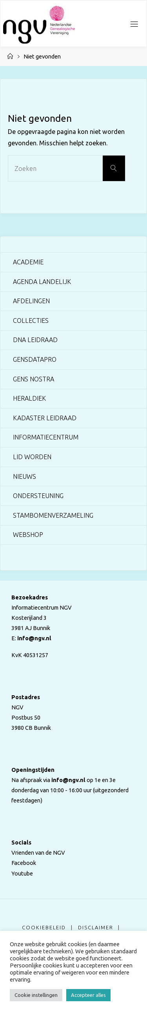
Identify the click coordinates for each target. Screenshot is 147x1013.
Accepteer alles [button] (88, 995)
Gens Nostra (33, 379)
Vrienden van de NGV (38, 852)
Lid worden (32, 456)
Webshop (28, 534)
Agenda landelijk (42, 281)
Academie (28, 262)
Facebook (23, 862)
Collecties (31, 320)
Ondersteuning (38, 495)
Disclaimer (95, 927)
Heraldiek (29, 398)
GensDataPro (34, 359)
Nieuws (24, 476)
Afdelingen (31, 300)
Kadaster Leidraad (44, 417)
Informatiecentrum (45, 437)
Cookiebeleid (44, 927)
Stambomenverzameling (53, 515)
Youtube (22, 873)
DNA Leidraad (35, 339)
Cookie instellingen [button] (36, 995)
